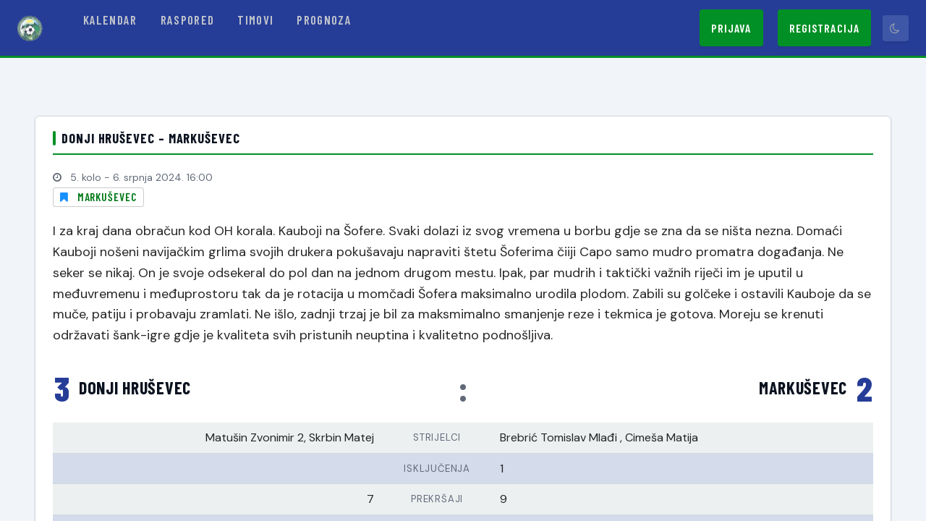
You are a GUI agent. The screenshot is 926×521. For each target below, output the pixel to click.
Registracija (824, 28)
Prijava (731, 28)
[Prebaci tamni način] (896, 28)
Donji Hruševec (135, 387)
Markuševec (107, 196)
